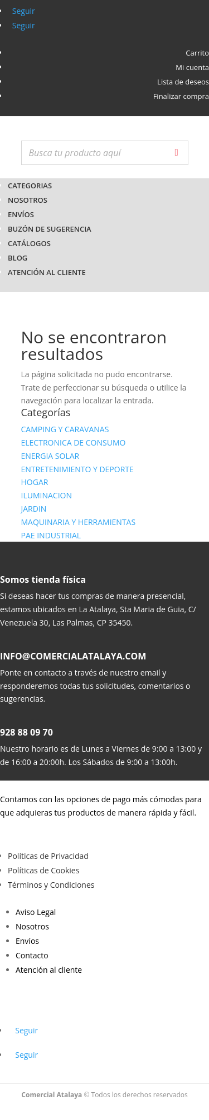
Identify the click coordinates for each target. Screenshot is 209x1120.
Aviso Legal (36, 912)
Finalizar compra (181, 96)
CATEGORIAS (30, 186)
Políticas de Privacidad (48, 856)
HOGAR (34, 482)
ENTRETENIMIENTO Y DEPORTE (77, 469)
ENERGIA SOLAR (50, 456)
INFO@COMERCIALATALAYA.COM (73, 656)
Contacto (32, 955)
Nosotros (27, 200)
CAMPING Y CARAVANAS (65, 429)
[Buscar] (177, 152)
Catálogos (29, 243)
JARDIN (34, 508)
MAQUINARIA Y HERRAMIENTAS (78, 522)
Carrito (197, 53)
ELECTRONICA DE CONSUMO (73, 442)
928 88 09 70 (26, 732)
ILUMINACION (46, 495)
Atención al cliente (47, 272)
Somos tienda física (43, 579)
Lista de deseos (183, 82)
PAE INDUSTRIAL (51, 535)
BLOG (17, 258)
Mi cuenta (192, 67)
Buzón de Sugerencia (49, 229)
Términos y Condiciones (51, 884)
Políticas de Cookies (43, 870)
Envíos (21, 214)
